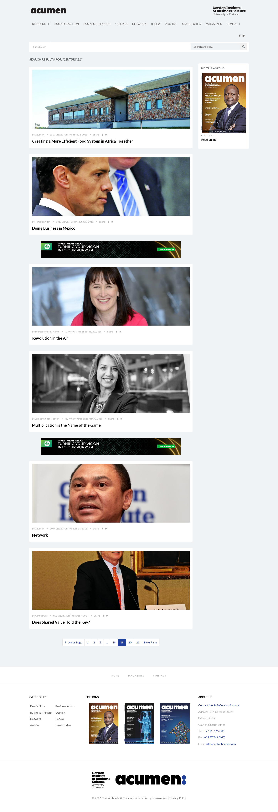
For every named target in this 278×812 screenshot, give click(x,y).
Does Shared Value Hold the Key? (61, 622)
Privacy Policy (178, 798)
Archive (171, 23)
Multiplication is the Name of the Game (66, 425)
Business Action (66, 23)
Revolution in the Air (50, 338)
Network (139, 23)
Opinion (121, 23)
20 (129, 642)
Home (115, 675)
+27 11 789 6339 (214, 731)
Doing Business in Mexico (53, 228)
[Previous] (73, 642)
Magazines (214, 23)
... (107, 642)
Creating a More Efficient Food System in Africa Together (82, 141)
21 (137, 642)
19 (122, 642)
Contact (233, 23)
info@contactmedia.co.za (221, 744)
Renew (156, 23)
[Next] (150, 642)
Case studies (191, 23)
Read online (208, 139)
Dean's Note (41, 23)
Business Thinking (97, 23)
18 (114, 642)
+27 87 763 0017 (214, 737)
